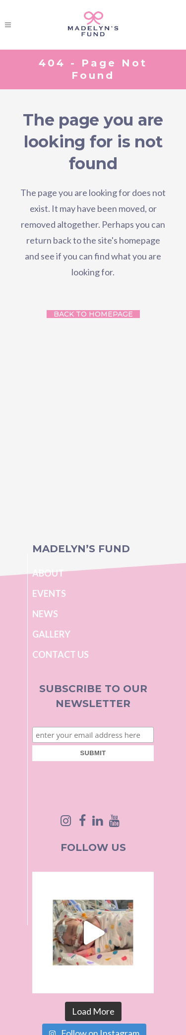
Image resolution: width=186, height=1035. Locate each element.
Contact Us (60, 654)
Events (49, 593)
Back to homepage (93, 314)
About (48, 573)
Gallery (51, 634)
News (45, 613)
